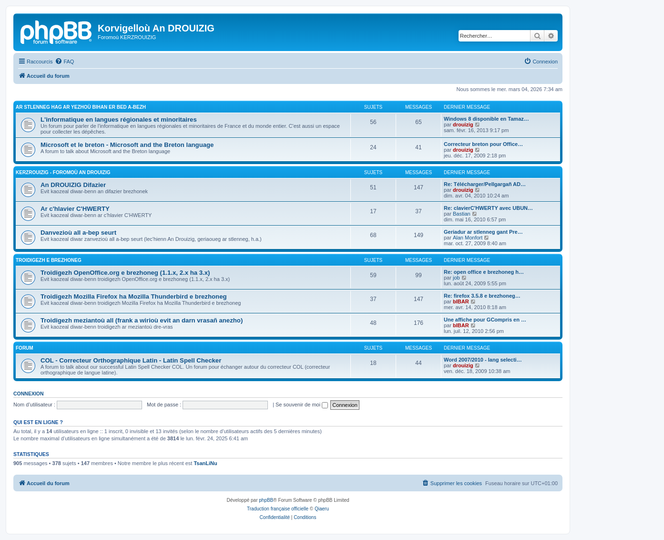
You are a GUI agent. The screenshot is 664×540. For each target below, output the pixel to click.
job (456, 277)
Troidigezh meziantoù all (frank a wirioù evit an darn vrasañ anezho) (142, 320)
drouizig (463, 124)
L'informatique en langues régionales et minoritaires (119, 119)
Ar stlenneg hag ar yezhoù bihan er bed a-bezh (81, 107)
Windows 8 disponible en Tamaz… (486, 119)
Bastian (461, 214)
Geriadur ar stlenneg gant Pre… (483, 232)
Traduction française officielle (277, 508)
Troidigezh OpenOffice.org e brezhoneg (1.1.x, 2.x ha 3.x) (125, 272)
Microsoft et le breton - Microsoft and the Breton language (127, 144)
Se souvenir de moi (302, 404)
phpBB (266, 500)
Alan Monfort (467, 237)
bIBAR (461, 301)
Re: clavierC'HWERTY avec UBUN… (488, 208)
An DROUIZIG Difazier (73, 184)
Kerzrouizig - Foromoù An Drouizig (63, 172)
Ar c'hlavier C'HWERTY (75, 208)
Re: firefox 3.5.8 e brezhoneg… (482, 296)
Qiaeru (322, 508)
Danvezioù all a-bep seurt (78, 232)
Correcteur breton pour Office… (483, 144)
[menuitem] (64, 61)
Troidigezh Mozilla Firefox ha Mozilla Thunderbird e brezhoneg (134, 296)
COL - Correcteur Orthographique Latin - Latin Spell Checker (131, 360)
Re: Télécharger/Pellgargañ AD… (485, 184)
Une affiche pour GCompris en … (485, 319)
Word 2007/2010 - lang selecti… (483, 360)
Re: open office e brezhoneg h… (484, 272)
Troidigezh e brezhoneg (49, 260)
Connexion (28, 393)
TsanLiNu (205, 463)
